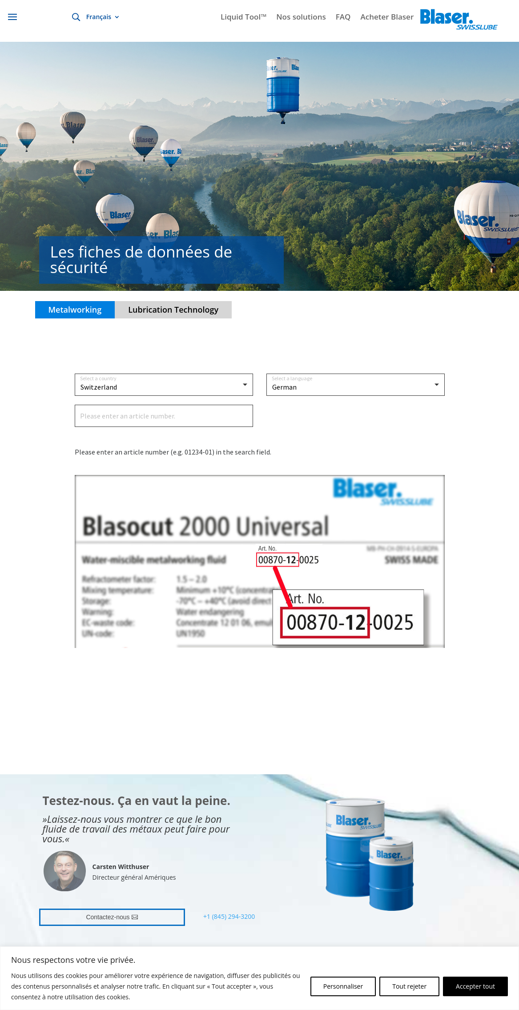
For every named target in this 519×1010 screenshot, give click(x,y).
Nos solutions (301, 18)
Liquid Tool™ (243, 18)
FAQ (343, 18)
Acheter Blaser (387, 18)
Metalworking (75, 309)
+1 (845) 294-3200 (229, 916)
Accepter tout (475, 986)
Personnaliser (343, 986)
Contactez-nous (107, 917)
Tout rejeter (409, 986)
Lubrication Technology (173, 309)
